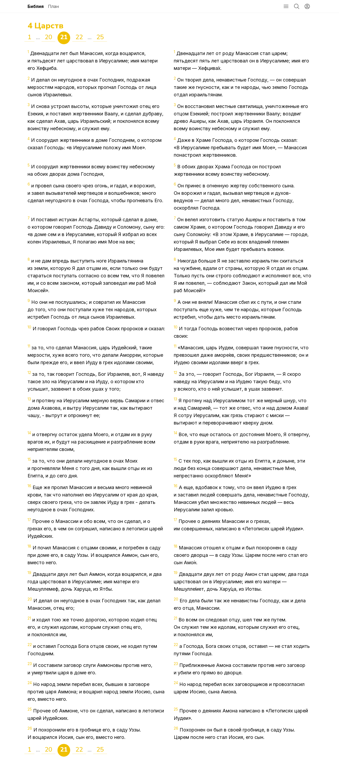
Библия (36, 6)
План (53, 6)
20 (48, 37)
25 (100, 37)
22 (79, 37)
